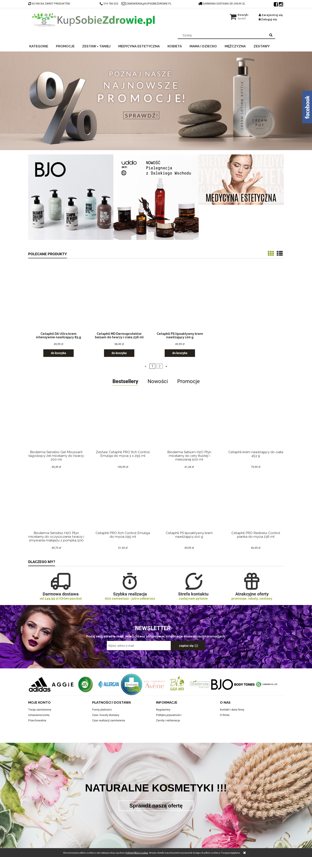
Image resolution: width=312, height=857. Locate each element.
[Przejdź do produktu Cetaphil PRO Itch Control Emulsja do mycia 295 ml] (123, 508)
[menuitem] (41, 45)
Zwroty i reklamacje (168, 720)
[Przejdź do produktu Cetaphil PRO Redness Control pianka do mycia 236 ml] (256, 508)
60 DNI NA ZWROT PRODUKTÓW (49, 3)
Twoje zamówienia (39, 709)
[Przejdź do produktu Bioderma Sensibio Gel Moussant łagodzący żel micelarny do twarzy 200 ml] (56, 427)
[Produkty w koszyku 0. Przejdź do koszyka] (239, 14)
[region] (156, 100)
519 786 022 (109, 3)
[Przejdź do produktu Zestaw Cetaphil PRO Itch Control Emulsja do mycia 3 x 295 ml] (123, 427)
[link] (156, 100)
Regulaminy (163, 709)
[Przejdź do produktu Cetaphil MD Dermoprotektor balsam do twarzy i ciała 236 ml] (119, 298)
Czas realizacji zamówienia (108, 720)
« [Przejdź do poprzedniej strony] (145, 366)
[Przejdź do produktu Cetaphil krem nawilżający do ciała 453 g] (256, 427)
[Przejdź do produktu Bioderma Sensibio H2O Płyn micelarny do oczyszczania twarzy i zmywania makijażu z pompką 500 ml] (56, 508)
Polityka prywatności (168, 715)
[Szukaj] (270, 35)
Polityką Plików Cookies (137, 852)
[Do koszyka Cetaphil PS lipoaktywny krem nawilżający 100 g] (180, 353)
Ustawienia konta (38, 715)
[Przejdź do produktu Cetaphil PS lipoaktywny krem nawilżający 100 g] (179, 298)
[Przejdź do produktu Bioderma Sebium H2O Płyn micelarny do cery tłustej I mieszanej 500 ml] (189, 427)
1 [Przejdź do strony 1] (152, 366)
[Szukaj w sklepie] (223, 35)
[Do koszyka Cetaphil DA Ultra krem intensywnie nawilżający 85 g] (58, 353)
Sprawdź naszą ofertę (155, 806)
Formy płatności (102, 709)
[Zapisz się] (188, 645)
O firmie (224, 715)
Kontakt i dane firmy (232, 709)
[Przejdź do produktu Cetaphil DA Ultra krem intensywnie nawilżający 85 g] (58, 298)
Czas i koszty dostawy (105, 715)
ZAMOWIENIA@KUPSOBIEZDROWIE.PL (148, 3)
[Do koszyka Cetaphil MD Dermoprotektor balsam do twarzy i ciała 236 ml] (119, 353)
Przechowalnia (37, 720)
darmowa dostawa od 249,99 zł (222, 3)
